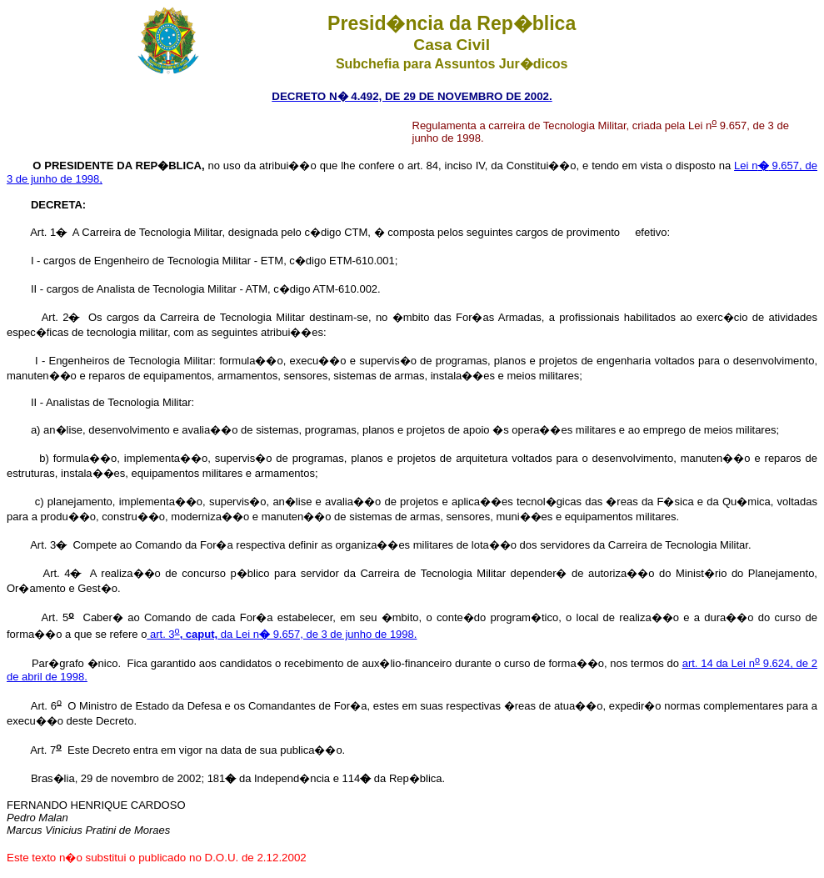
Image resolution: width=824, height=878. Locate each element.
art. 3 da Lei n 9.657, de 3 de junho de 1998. (282, 634)
